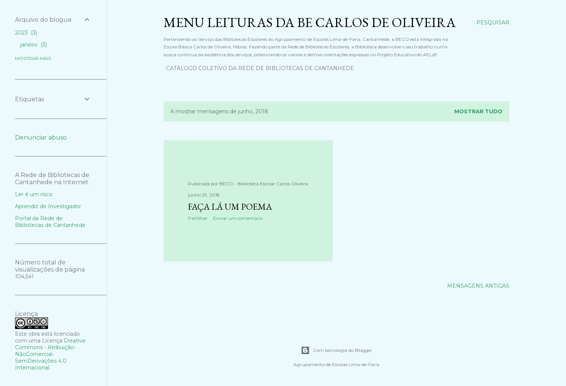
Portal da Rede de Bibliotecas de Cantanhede (50, 221)
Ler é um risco (34, 194)
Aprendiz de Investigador (48, 206)
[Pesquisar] (492, 23)
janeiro (33, 44)
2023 (26, 32)
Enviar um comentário (238, 218)
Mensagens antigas (478, 285)
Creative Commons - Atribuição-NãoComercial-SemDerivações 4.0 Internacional (50, 354)
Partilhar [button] (197, 218)
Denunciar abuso (41, 137)
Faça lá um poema (230, 206)
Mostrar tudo (478, 111)
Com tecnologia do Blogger (336, 350)
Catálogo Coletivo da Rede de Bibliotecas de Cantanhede (260, 68)
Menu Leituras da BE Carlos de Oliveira (310, 22)
